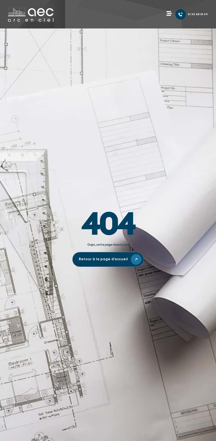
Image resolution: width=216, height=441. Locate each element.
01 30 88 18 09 (198, 14)
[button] (169, 13)
